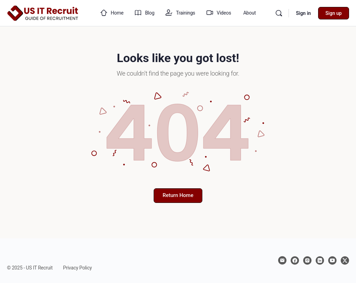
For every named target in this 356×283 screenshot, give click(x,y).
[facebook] (295, 260)
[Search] (279, 13)
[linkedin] (320, 260)
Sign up (333, 13)
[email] (282, 260)
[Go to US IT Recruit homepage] (43, 12)
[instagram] (307, 260)
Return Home (178, 195)
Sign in (303, 13)
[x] (345, 260)
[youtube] (332, 260)
